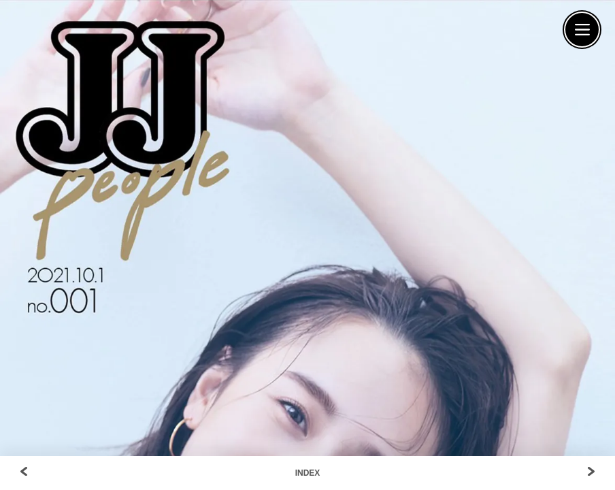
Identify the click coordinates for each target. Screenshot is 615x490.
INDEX (307, 473)
